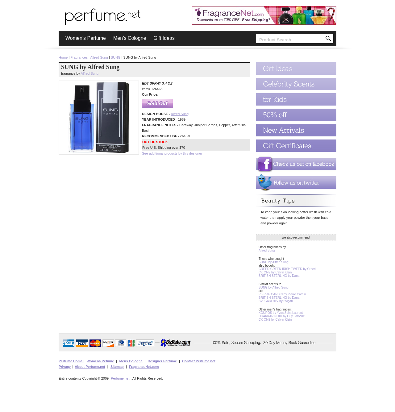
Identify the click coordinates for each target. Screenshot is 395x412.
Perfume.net (120, 378)
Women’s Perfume (85, 38)
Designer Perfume (162, 361)
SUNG (116, 57)
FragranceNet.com (144, 366)
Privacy (65, 366)
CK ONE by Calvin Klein (275, 272)
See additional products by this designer (172, 153)
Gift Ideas (163, 38)
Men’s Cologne (129, 38)
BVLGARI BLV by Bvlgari (276, 301)
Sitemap (117, 366)
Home (63, 57)
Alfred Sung (99, 57)
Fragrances (79, 57)
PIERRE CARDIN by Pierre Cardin (282, 294)
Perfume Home (71, 361)
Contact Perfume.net (198, 361)
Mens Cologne (130, 361)
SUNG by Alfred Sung (274, 262)
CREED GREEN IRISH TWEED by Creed (287, 269)
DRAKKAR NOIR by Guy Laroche (282, 316)
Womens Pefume (100, 361)
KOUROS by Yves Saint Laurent (281, 312)
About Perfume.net (90, 366)
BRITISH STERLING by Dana (279, 275)
